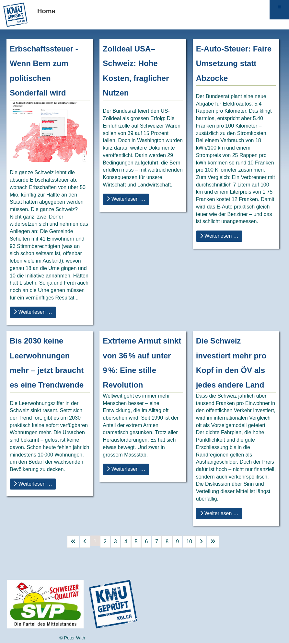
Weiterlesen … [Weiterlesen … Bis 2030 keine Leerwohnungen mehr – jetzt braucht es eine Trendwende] (33, 484)
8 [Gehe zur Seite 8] (167, 541)
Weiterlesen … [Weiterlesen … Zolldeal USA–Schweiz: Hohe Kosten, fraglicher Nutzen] (126, 199)
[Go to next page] (201, 542)
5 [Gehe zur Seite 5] (136, 541)
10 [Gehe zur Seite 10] (189, 541)
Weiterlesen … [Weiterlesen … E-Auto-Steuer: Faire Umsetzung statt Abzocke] (219, 236)
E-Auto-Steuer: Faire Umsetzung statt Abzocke (234, 63)
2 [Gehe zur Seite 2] (105, 541)
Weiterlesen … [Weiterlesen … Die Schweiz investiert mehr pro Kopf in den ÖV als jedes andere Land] (219, 513)
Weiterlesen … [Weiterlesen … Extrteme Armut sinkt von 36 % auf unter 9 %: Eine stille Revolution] (126, 469)
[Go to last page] (213, 542)
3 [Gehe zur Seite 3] (115, 541)
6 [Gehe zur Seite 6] (146, 541)
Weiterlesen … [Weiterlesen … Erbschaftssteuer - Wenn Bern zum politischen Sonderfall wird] (33, 312)
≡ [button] (279, 6)
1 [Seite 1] (95, 540)
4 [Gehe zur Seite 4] (125, 541)
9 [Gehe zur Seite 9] (177, 541)
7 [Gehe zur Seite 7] (156, 541)
